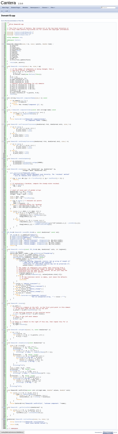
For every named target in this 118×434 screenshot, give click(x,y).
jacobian (27, 162)
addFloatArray (15, 240)
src (2, 11)
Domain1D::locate (17, 303)
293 (3, 407)
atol (29, 131)
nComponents (32, 112)
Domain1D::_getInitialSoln (21, 407)
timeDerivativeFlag (42, 223)
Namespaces (35, 8)
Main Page (5, 7)
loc (28, 191)
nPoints (32, 236)
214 (3, 303)
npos (17, 51)
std (21, 37)
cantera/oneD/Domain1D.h (24, 32)
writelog (23, 261)
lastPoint (52, 178)
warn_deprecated (16, 173)
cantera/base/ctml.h (22, 35)
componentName (28, 114)
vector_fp (13, 252)
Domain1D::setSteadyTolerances (22, 141)
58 (3, 98)
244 (3, 343)
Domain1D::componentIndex (21, 110)
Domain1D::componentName (25, 98)
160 (3, 232)
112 (3, 169)
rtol (29, 130)
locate (12, 94)
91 (3, 141)
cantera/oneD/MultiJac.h (24, 33)
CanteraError (19, 119)
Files (53, 8)
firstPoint (36, 178)
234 (3, 330)
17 (3, 44)
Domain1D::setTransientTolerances (23, 124)
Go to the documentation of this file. (12, 21)
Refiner (32, 74)
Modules (25, 7)
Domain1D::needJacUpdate (20, 158)
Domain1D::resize (17, 66)
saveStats (27, 164)
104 (3, 158)
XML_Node (10, 232)
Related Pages (15, 7)
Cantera (17, 40)
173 (3, 249)
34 (3, 66)
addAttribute (16, 236)
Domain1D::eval (16, 169)
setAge (34, 162)
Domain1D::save (20, 232)
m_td (11, 78)
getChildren (38, 253)
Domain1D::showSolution (19, 343)
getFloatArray (18, 257)
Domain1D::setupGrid (18, 330)
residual (37, 215)
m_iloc (15, 314)
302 (3, 419)
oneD (6, 11)
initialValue (34, 413)
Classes (45, 8)
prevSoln (72, 223)
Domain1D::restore (17, 249)
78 (3, 124)
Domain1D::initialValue (24, 419)
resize (12, 62)
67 (3, 110)
